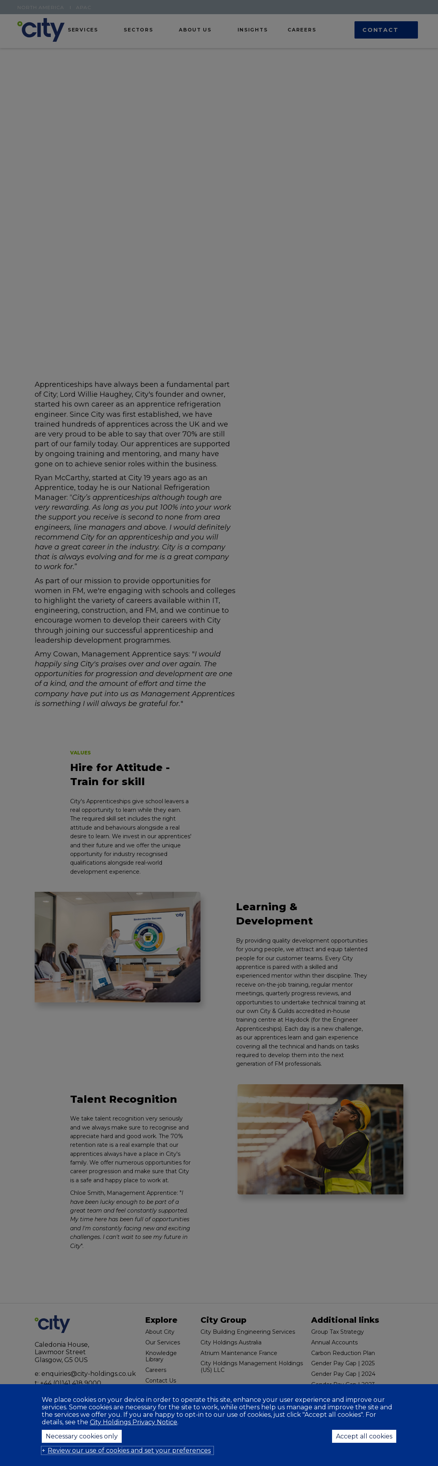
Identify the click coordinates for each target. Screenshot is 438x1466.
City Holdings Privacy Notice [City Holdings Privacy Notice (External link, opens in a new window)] (133, 1422)
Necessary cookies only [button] (82, 1436)
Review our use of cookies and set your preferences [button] (129, 1450)
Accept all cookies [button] (364, 1436)
